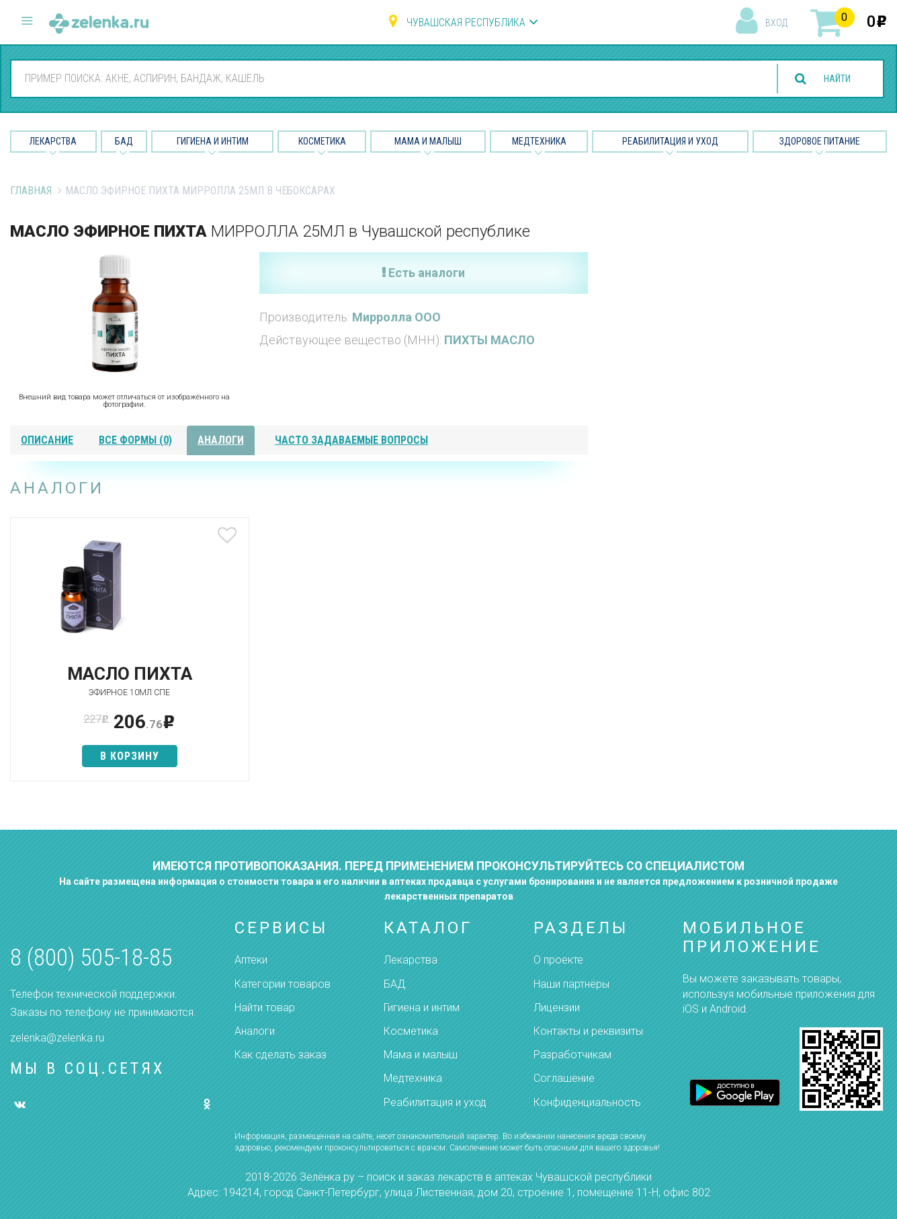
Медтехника (539, 141)
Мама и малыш (428, 141)
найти (831, 79)
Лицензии (556, 1007)
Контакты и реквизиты (588, 1031)
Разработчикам (572, 1054)
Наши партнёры (571, 984)
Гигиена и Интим (213, 141)
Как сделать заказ (280, 1054)
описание (47, 440)
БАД (124, 141)
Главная (31, 190)
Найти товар (264, 1007)
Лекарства (53, 141)
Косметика (322, 141)
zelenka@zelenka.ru (57, 1037)
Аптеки (250, 959)
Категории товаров (282, 984)
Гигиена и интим (422, 1007)
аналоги (221, 440)
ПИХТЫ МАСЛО (489, 340)
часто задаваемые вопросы (351, 440)
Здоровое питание (819, 141)
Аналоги (254, 1031)
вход (776, 22)
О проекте (558, 959)
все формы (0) (135, 440)
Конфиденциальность (587, 1102)
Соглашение (564, 1078)
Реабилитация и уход (670, 141)
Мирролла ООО (396, 317)
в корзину (105, 756)
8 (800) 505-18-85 (91, 958)
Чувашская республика (466, 22)
